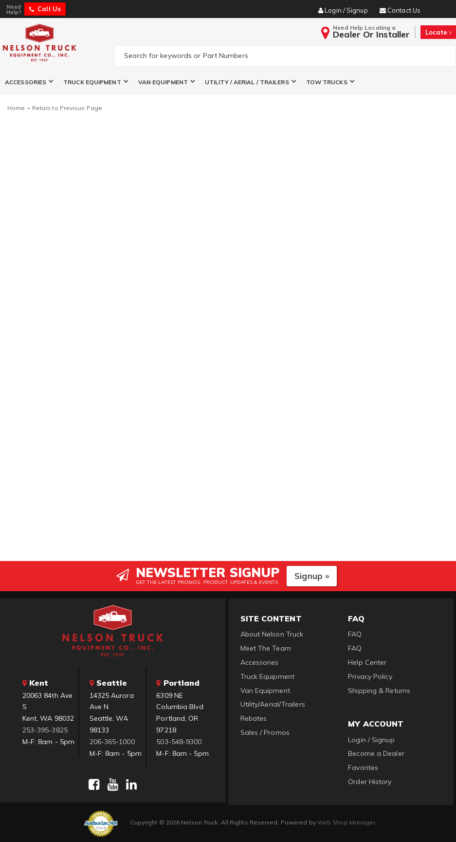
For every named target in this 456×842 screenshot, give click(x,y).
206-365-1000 (112, 741)
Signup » (311, 576)
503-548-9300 (178, 741)
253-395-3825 (45, 730)
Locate (438, 32)
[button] (29, 82)
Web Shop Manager (346, 822)
